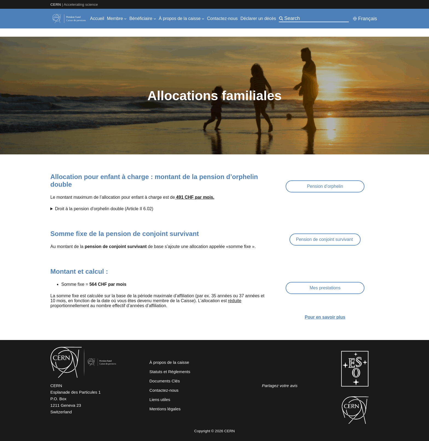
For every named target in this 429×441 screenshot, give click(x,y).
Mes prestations (325, 288)
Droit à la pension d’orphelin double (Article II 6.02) (104, 208)
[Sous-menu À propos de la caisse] (203, 18)
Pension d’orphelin (325, 186)
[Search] (316, 18)
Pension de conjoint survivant (325, 239)
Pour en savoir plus (325, 317)
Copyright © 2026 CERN (214, 431)
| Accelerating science (74, 4)
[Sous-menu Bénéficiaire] (154, 18)
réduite (234, 300)
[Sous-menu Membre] (125, 18)
